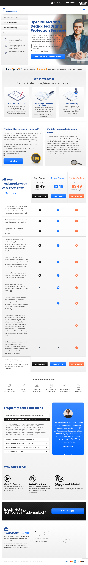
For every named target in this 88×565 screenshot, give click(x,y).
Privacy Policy (38, 561)
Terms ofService (30, 561)
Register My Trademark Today (48, 56)
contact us (66, 535)
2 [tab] (66, 454)
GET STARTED (40, 196)
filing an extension (8, 33)
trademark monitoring (10, 28)
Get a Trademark (13, 161)
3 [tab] (69, 454)
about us (66, 531)
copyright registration (10, 22)
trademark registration (10, 17)
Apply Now (68, 511)
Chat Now (10, 193)
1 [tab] (64, 454)
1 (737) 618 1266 (70, 3)
